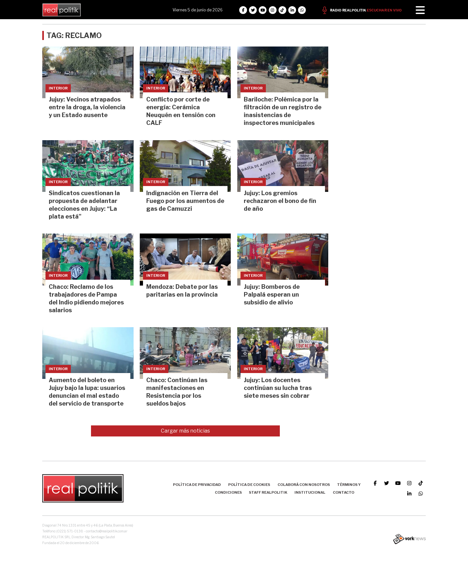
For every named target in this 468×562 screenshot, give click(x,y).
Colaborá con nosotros (304, 484)
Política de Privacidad (197, 484)
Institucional (309, 492)
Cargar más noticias (185, 431)
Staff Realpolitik (268, 492)
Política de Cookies (249, 484)
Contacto (343, 492)
